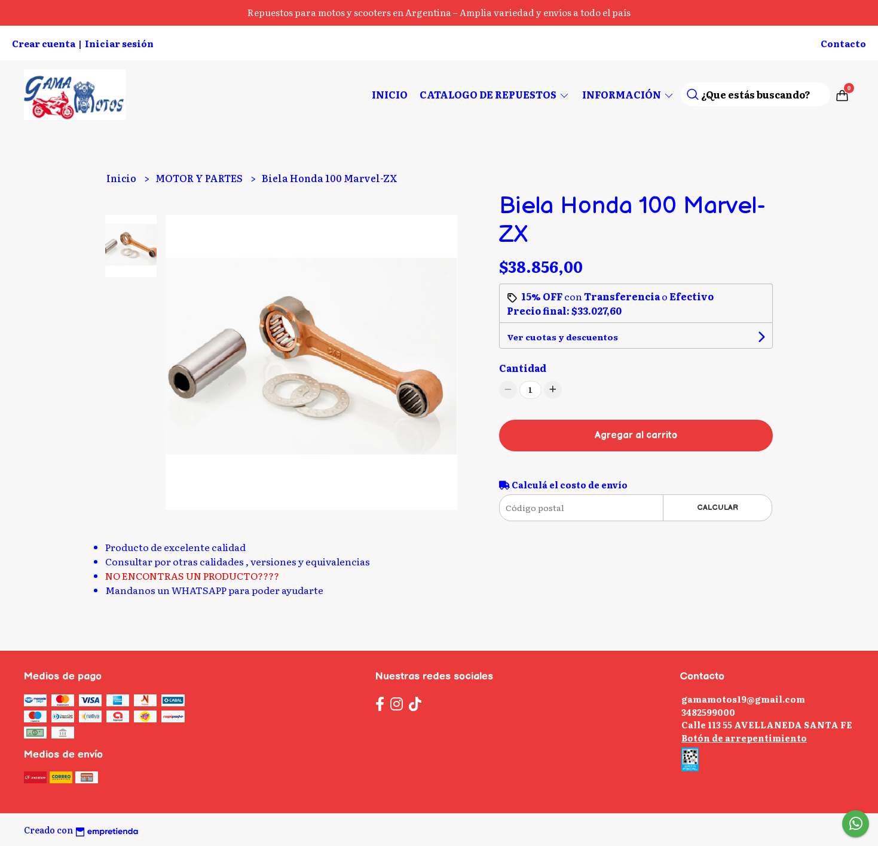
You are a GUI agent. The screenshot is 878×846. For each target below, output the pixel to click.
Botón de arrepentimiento (744, 737)
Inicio (390, 94)
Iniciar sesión (119, 43)
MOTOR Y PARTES (199, 178)
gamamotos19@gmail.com (743, 699)
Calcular (717, 507)
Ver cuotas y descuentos (562, 337)
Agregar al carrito (636, 435)
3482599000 (708, 712)
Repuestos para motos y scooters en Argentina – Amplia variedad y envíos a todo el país (439, 12)
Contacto (843, 43)
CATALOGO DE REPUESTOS (495, 94)
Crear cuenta (43, 43)
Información (628, 94)
